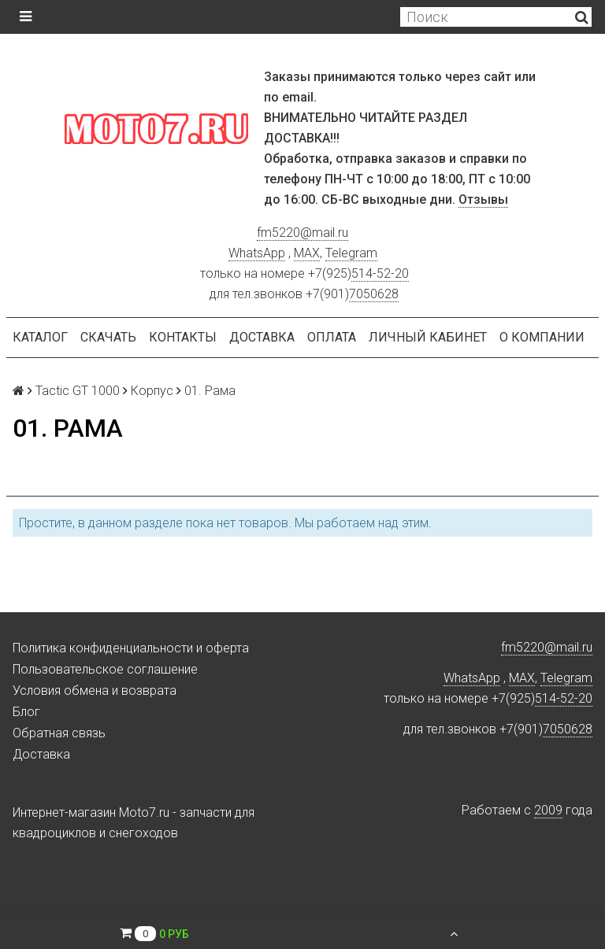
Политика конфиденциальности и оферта (131, 648)
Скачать (108, 337)
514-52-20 (380, 273)
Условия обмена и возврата (94, 690)
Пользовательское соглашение (105, 669)
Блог (26, 711)
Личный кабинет (428, 337)
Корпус (152, 390)
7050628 (374, 293)
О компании (542, 337)
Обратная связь (59, 733)
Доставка (262, 337)
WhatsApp (256, 253)
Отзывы (483, 199)
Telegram (351, 253)
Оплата (331, 337)
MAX (307, 253)
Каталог (40, 337)
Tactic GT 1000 (77, 390)
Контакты (183, 337)
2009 (548, 810)
